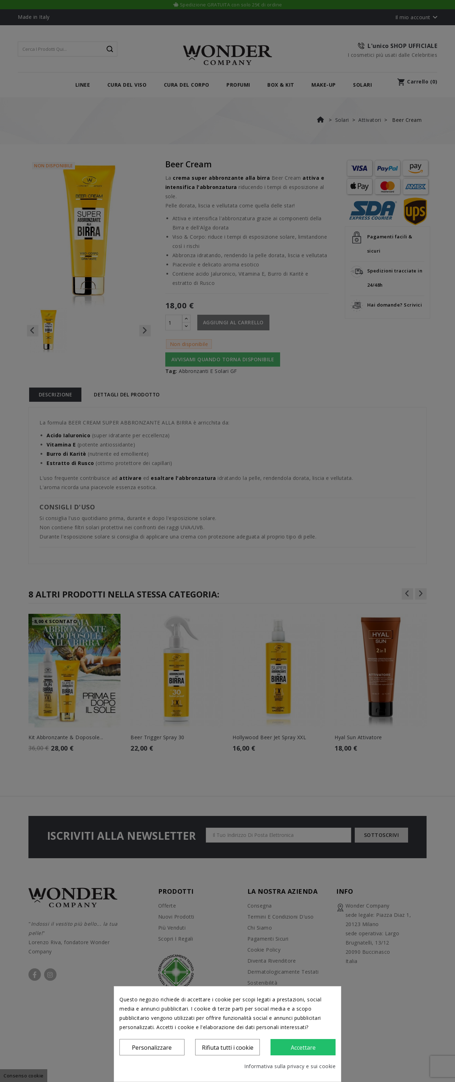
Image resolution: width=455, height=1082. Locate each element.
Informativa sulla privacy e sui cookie (290, 1066)
